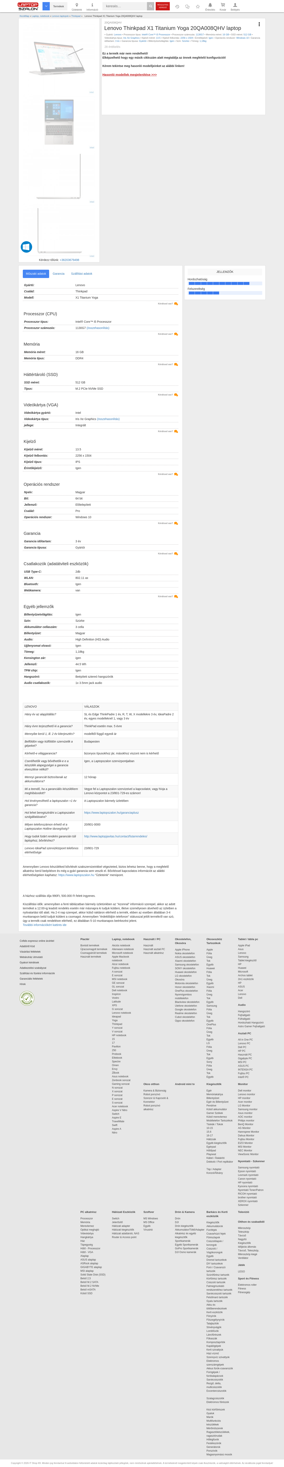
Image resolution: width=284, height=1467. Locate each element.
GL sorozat (118, 986)
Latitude (116, 1001)
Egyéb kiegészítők (216, 1143)
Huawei (210, 968)
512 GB (247, 34)
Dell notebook (119, 990)
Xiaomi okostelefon (185, 960)
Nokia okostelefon (185, 953)
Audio (242, 1004)
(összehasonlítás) (98, 328)
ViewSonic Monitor (248, 1154)
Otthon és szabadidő (251, 1221)
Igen (211, 38)
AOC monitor (245, 1116)
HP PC (241, 1050)
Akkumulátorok (216, 1226)
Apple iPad (244, 945)
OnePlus (211, 1024)
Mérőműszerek (214, 1428)
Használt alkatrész (153, 953)
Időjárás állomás (247, 1246)
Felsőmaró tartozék (217, 1297)
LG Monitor (244, 1105)
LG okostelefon (183, 975)
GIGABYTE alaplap (91, 1267)
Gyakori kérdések (29, 962)
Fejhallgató (244, 1015)
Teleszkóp (243, 1231)
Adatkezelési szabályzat (33, 967)
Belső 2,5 (85, 1278)
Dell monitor (244, 1090)
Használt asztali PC (154, 949)
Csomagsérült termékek (93, 953)
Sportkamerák (183, 1241)
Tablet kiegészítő (247, 960)
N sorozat (117, 1087)
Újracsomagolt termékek (93, 949)
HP (240, 964)
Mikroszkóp (244, 1228)
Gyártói (142, 41)
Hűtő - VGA (86, 1252)
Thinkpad (117, 1024)
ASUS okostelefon (185, 957)
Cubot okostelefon (185, 1017)
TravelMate (119, 1121)
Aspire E (116, 1117)
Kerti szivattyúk (214, 1349)
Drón (177, 1218)
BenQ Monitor (245, 1124)
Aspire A (116, 1128)
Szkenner (243, 1205)
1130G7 (200, 34)
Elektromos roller (247, 1284)
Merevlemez (87, 1226)
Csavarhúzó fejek (218, 1233)
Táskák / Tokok (214, 1124)
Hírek (23, 984)
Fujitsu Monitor (246, 1139)
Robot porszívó (151, 1094)
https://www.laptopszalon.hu (76, 875)
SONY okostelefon (185, 968)
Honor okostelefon (185, 987)
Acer (240, 990)
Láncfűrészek (215, 1334)
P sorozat (117, 1095)
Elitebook (117, 1057)
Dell (240, 997)
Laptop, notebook (123, 939)
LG (208, 1043)
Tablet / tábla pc (248, 939)
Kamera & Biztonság (154, 1090)
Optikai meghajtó (89, 1229)
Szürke (185, 41)
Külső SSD (86, 1293)
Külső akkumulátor (216, 1109)
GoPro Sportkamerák (186, 1248)
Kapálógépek (213, 1346)
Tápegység (86, 1244)
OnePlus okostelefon (186, 990)
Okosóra (179, 979)
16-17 (209, 1135)
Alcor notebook (120, 964)
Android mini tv (185, 1084)
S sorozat (117, 1102)
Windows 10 (242, 38)
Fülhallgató (244, 1018)
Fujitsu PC (243, 1073)
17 (113, 1042)
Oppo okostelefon (184, 1020)
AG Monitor (244, 1128)
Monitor (243, 1084)
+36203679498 (69, 260)
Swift (114, 1125)
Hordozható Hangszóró (250, 1022)
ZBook (115, 1072)
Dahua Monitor (246, 1135)
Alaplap (84, 1255)
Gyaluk (215, 1413)
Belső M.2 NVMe (90, 1285)
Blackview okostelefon (187, 1002)
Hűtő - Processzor (90, 1248)
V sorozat (117, 1031)
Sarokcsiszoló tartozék (218, 1293)
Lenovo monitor (246, 1094)
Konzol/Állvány (214, 1173)
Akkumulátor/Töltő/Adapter (189, 1229)
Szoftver (148, 1212)
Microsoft (243, 971)
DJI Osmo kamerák (186, 1252)
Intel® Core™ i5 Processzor (156, 34)
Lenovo (117, 34)
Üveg (209, 957)
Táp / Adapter (213, 1169)
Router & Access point (124, 1237)
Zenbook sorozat (121, 1080)
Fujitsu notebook (121, 967)
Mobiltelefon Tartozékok (219, 1120)
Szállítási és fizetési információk (37, 973)
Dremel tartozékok (218, 1259)
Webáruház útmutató (31, 957)
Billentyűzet (212, 1098)
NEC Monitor (245, 1150)
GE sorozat (119, 982)
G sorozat (117, 1009)
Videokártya (86, 1233)
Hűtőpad (211, 1150)
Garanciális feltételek (31, 978)
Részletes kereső (162, 6)
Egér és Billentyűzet (217, 1101)
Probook (116, 1054)
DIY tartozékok (214, 1263)
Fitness (242, 1288)
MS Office (148, 1222)
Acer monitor (245, 1101)
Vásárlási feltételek (30, 951)
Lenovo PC (244, 1043)
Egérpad (211, 1146)
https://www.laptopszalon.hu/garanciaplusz (111, 812)
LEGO (241, 1271)
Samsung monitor (247, 1109)
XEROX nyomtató (248, 1201)
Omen (115, 1065)
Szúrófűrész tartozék (217, 1274)
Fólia (209, 953)
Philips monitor (246, 1120)
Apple (209, 949)
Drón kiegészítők (184, 1226)
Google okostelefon (185, 1009)
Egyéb (210, 964)
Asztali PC (244, 1033)
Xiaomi (210, 987)
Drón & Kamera (185, 1212)
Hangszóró (244, 1011)
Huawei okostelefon (186, 972)
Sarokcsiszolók (216, 1379)
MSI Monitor (244, 1146)
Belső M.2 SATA (89, 1282)
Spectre (116, 1061)
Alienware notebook (123, 949)
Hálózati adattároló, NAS (125, 1233)
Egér (209, 1090)
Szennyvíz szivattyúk (217, 1357)
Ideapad (116, 1016)
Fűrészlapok (215, 1237)
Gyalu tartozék (214, 1301)
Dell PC (242, 1047)
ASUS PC (243, 1065)
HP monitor (244, 1098)
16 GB (226, 34)
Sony (209, 1061)
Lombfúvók (212, 1331)
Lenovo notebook (121, 1012)
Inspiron (116, 994)
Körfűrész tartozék (216, 1278)
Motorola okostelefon (186, 983)
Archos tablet (245, 975)
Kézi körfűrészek (217, 1409)
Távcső (242, 1235)
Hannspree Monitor (248, 1131)
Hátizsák (211, 1139)
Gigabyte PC (245, 1058)
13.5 (158, 38)
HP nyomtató (245, 1182)
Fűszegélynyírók (216, 1319)
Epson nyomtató (247, 1171)
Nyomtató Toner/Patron (250, 1190)
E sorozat (117, 975)
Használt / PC (151, 939)
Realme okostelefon (186, 1013)
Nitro (114, 1132)
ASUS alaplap (88, 1259)
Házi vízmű (212, 1353)
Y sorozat (117, 1027)
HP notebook (119, 1035)
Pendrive (211, 1105)
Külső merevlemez (216, 1116)
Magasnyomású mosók (219, 1454)
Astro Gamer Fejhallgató (251, 1026)
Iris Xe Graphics (131, 38)
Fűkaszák (211, 1338)
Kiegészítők (213, 1084)
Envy (115, 1069)
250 (114, 1050)
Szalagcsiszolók (215, 1398)
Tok (208, 960)
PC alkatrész (88, 1212)
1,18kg (203, 41)
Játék (241, 1265)
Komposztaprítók (215, 1342)
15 (113, 1039)
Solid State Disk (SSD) (93, 1274)
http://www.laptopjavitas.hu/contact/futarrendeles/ (115, 836)
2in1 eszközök (246, 979)
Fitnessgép (244, 1292)
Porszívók (211, 1450)
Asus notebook (120, 1076)
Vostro (115, 997)
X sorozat (117, 1091)
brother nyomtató (247, 1197)
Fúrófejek (213, 1229)
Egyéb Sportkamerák (187, 1244)
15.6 (208, 1131)
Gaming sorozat (121, 1084)
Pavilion (116, 1046)
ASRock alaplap (90, 1263)
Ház (82, 1241)
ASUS (241, 986)
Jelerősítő (117, 1222)
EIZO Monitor (245, 1143)
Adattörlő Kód (27, 946)
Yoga (115, 1020)
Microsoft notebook (122, 953)
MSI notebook (119, 979)
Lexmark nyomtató (248, 1175)
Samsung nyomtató (248, 1167)
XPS (114, 1005)
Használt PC (245, 1054)
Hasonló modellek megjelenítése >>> (129, 74)
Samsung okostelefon (187, 964)
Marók (212, 1417)
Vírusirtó (148, 1229)
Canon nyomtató (247, 1178)
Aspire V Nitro (120, 1110)
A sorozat (117, 971)
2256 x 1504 (186, 38)
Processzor (86, 1218)
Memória (85, 1222)
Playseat (211, 1154)
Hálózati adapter (121, 1226)
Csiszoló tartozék (215, 1282)
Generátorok (213, 1447)
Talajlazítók (212, 1323)
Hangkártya (86, 1237)
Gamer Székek (214, 1113)
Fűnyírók (211, 1316)
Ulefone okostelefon (186, 1005)
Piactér (84, 939)
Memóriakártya (214, 1094)
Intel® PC (243, 1077)
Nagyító (242, 1239)
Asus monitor (245, 1113)
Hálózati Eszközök (123, 1212)
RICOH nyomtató (247, 1193)
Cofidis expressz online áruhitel (37, 940)
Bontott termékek (89, 945)
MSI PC (242, 1062)
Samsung (211, 1005)
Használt (148, 945)
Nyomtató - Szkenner (251, 1161)
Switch (115, 1113)
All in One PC (245, 1039)
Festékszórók (213, 1443)
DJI (177, 1222)
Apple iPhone (182, 949)
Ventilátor (243, 1258)
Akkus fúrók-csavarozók (219, 1368)
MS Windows (150, 1218)
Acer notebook (120, 1106)
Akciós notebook (121, 945)
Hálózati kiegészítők (123, 1229)
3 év (117, 41)
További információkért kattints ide (45, 925)
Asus (241, 949)
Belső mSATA (88, 1289)
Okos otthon (151, 1084)
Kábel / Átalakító (216, 1158)
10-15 (209, 1128)
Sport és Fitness (248, 1278)
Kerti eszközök (214, 1312)
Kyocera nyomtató (248, 1186)
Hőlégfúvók (212, 1439)
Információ (92, 6)
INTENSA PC (245, 1069)
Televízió (243, 1212)
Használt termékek (90, 956)
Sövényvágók (216, 1327)
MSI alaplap (86, 1270)
